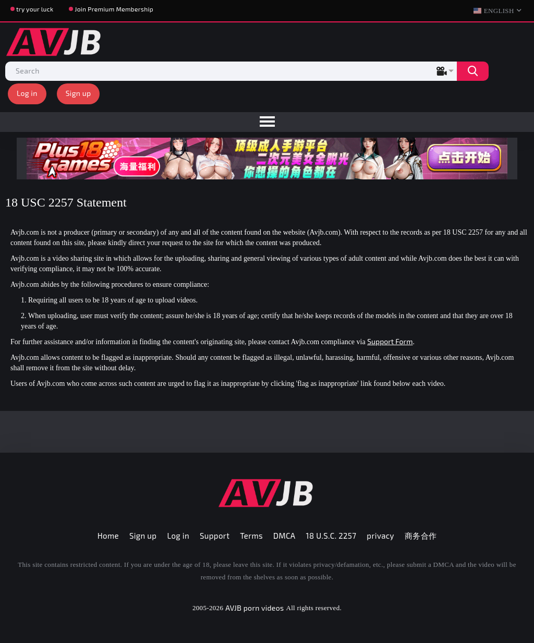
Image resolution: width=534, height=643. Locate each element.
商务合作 (421, 535)
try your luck (34, 9)
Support (214, 535)
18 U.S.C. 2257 (331, 535)
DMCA (284, 535)
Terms (251, 535)
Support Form (389, 341)
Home (108, 535)
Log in (27, 93)
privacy (380, 535)
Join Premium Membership (114, 9)
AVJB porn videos (254, 607)
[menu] (267, 122)
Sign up (78, 93)
